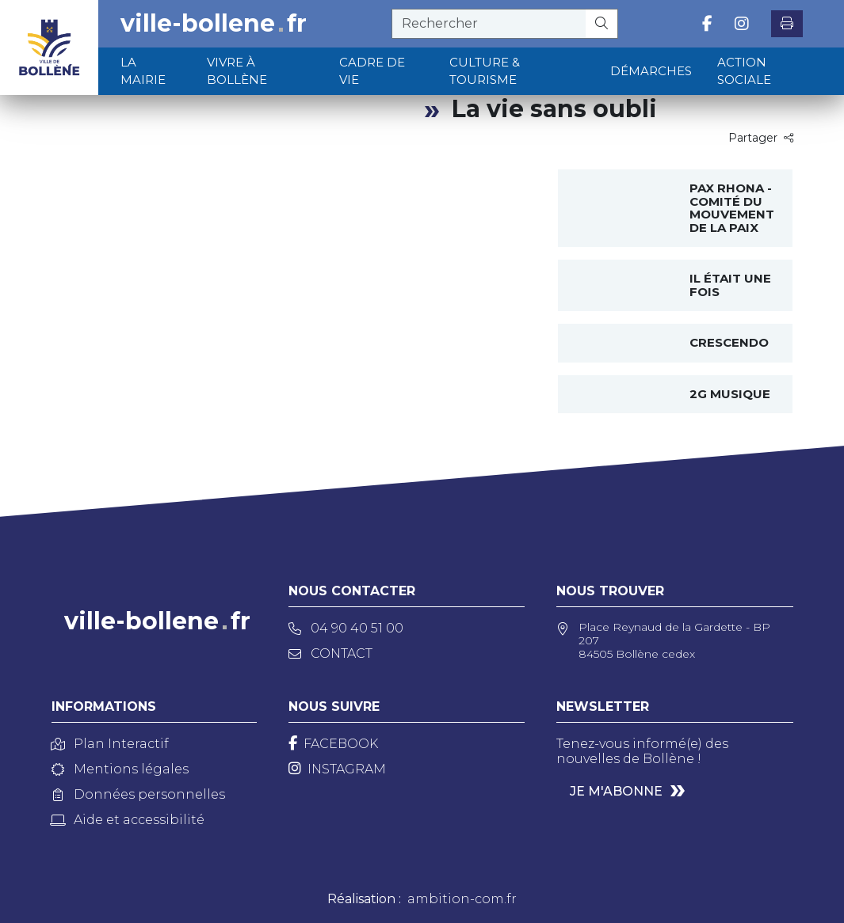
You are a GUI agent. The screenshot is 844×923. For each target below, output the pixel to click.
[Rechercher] (602, 24)
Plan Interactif (110, 743)
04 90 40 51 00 (345, 628)
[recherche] (488, 24)
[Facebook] (333, 743)
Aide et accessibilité (128, 819)
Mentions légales (120, 769)
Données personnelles (138, 794)
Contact (330, 653)
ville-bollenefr (213, 23)
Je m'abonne (616, 791)
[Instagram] (337, 769)
